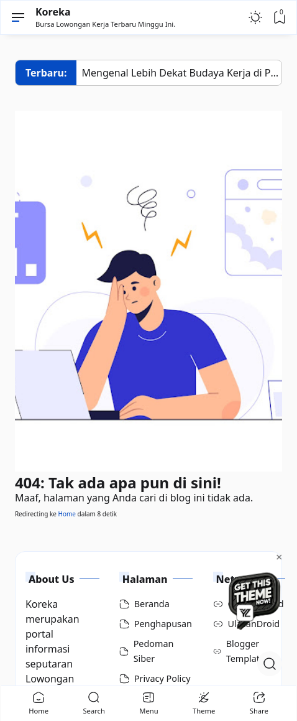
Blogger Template (245, 651)
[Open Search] (269, 663)
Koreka (53, 12)
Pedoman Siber (154, 651)
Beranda (152, 604)
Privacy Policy (162, 678)
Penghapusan (163, 624)
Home (67, 513)
